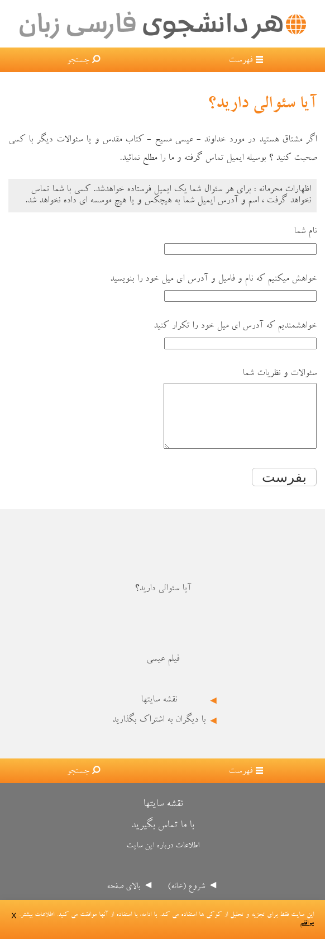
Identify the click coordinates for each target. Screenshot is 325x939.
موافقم (307, 923)
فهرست (240, 61)
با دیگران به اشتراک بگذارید (158, 732)
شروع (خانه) (186, 899)
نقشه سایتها (159, 712)
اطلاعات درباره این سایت (162, 858)
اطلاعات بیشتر (37, 915)
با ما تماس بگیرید (162, 837)
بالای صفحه (123, 899)
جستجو (77, 61)
